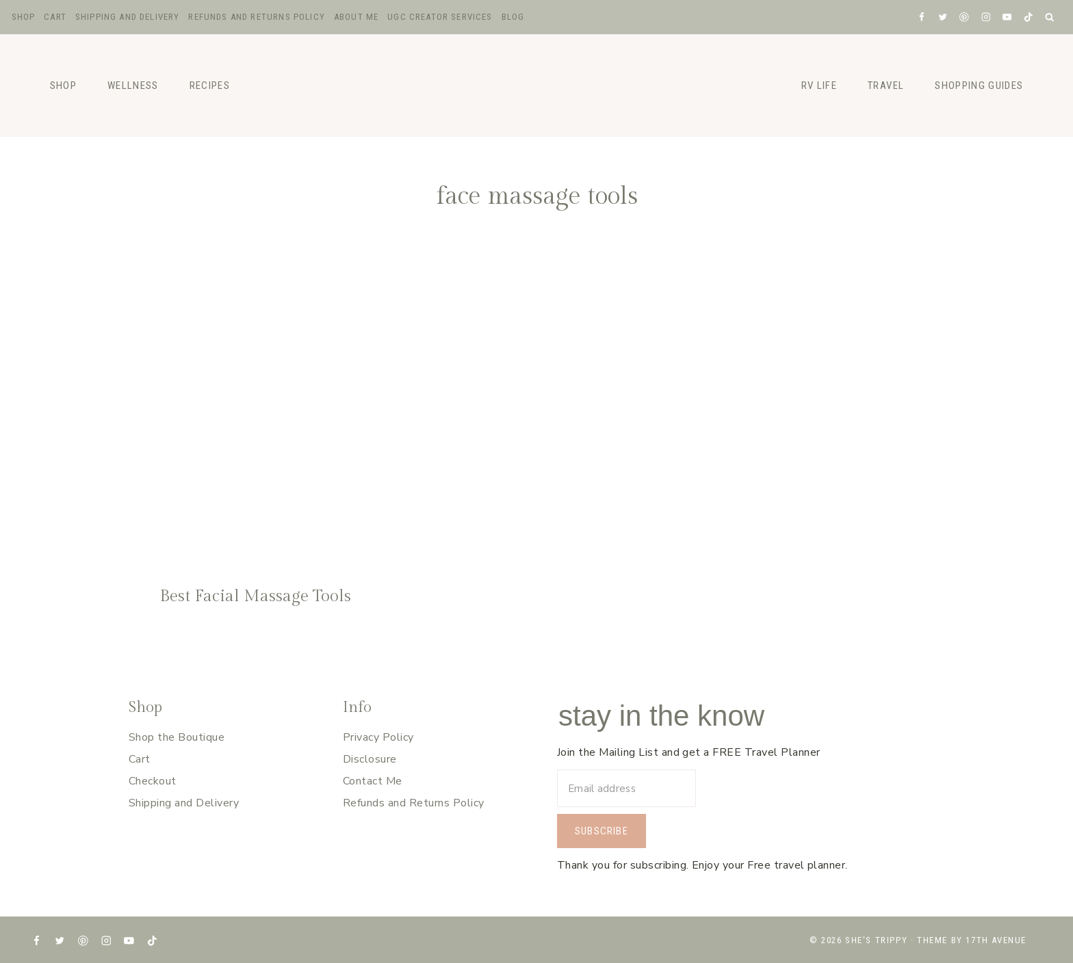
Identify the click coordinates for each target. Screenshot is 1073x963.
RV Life (819, 85)
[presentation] (256, 403)
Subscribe (601, 831)
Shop (24, 17)
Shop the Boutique (176, 737)
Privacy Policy (378, 737)
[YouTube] (1007, 17)
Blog (513, 17)
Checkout (153, 781)
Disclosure (370, 759)
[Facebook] (921, 17)
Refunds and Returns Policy (256, 17)
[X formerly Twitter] (942, 17)
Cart (55, 17)
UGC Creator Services (439, 17)
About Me (356, 17)
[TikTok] (1028, 17)
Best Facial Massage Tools (255, 596)
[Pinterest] (964, 17)
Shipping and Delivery (127, 17)
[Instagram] (986, 17)
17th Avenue (996, 940)
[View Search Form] (1050, 17)
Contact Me (372, 781)
